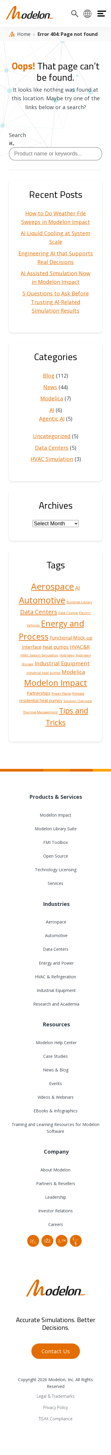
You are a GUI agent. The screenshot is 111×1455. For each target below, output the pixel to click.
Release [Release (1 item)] (78, 693)
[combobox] (55, 153)
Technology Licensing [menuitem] (55, 869)
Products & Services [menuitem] (55, 796)
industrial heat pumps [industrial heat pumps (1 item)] (43, 673)
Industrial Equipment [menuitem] (56, 990)
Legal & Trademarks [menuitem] (56, 1396)
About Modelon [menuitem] (55, 1170)
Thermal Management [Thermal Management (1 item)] (40, 712)
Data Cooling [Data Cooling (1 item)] (68, 613)
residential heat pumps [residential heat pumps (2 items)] (40, 700)
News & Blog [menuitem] (55, 1070)
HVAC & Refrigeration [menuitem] (55, 976)
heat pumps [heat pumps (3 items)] (56, 647)
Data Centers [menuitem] (55, 949)
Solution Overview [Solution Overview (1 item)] (77, 701)
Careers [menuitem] (55, 1224)
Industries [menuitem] (55, 903)
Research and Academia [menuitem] (55, 1004)
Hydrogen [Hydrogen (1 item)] (67, 655)
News (50, 387)
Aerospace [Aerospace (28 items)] (52, 586)
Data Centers (51, 447)
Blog (48, 375)
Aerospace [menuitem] (55, 922)
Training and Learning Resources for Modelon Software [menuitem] (55, 1128)
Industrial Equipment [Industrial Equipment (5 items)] (62, 663)
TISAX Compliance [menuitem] (55, 1418)
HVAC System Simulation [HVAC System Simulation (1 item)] (39, 655)
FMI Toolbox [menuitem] (55, 842)
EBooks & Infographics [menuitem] (55, 1111)
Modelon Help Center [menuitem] (56, 1042)
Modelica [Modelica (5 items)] (73, 671)
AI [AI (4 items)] (77, 587)
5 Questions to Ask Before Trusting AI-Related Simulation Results (55, 302)
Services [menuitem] (55, 883)
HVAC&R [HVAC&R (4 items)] (80, 646)
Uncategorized (51, 436)
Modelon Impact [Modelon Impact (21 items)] (55, 682)
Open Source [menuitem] (55, 856)
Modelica (51, 398)
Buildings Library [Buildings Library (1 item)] (79, 602)
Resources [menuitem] (55, 1024)
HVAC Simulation (51, 458)
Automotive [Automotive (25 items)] (42, 600)
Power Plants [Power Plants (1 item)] (61, 693)
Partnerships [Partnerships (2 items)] (38, 693)
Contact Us (55, 1351)
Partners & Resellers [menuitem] (55, 1183)
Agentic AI (52, 418)
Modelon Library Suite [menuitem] (56, 828)
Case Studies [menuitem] (55, 1056)
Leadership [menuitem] (55, 1197)
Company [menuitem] (55, 1151)
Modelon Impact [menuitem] (55, 815)
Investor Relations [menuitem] (55, 1211)
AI (51, 410)
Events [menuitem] (55, 1083)
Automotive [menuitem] (55, 935)
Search (17, 135)
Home (23, 34)
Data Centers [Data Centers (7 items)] (38, 612)
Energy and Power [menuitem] (56, 963)
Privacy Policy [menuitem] (55, 1407)
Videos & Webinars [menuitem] (56, 1097)
